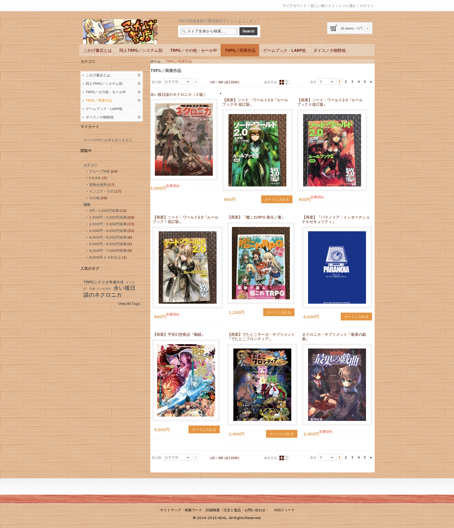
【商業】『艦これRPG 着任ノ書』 (256, 217)
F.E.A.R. (95, 178)
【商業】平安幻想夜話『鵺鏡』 (179, 334)
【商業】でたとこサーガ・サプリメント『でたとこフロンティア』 (261, 336)
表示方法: (271, 82)
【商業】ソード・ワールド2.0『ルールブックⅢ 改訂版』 (255, 102)
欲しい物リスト (323, 5)
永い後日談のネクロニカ (109, 291)
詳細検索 (213, 510)
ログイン (367, 5)
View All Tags (129, 303)
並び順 (156, 82)
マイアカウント (295, 5)
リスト (287, 82)
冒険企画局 (98, 184)
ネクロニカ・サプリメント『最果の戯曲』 (334, 336)
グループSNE (99, 171)
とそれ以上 (105, 257)
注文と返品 (232, 510)
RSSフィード (284, 510)
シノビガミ (104, 289)
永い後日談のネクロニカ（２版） (178, 94)
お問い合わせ (255, 510)
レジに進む (347, 5)
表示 (313, 82)
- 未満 (104, 210)
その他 (94, 198)
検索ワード (193, 510)
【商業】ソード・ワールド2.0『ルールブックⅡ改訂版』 (330, 102)
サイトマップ (170, 510)
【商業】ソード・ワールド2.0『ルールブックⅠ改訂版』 (185, 219)
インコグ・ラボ (101, 191)
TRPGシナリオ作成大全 (103, 282)
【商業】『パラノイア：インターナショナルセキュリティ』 (336, 219)
